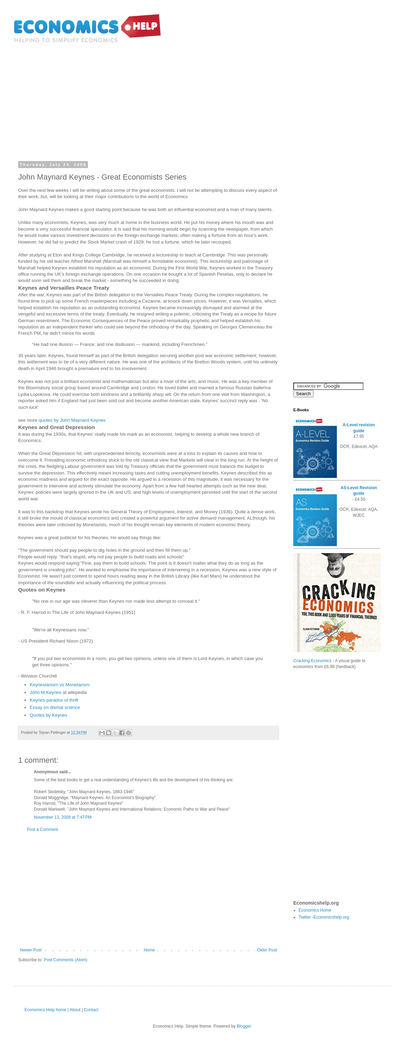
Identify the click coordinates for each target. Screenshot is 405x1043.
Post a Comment (42, 829)
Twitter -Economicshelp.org (324, 917)
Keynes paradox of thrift (54, 700)
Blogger (244, 1026)
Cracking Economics (312, 660)
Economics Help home (45, 1009)
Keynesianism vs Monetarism (60, 684)
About (74, 1009)
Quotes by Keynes (48, 715)
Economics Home (315, 910)
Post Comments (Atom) (65, 959)
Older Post (267, 950)
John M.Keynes (45, 692)
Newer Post (31, 950)
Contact (91, 1009)
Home (149, 950)
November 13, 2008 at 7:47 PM (62, 817)
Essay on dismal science (55, 707)
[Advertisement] (202, 97)
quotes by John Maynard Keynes (72, 420)
